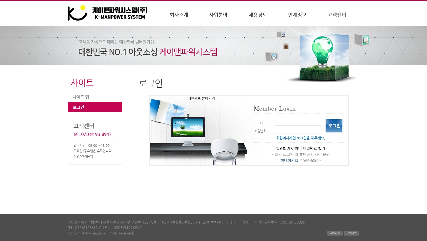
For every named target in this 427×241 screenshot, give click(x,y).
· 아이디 (258, 123)
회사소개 (179, 14)
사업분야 (218, 14)
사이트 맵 (81, 96)
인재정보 (297, 14)
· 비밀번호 (259, 131)
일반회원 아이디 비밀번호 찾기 (300, 148)
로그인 (78, 107)
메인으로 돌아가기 (201, 98)
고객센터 (337, 14)
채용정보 (258, 14)
